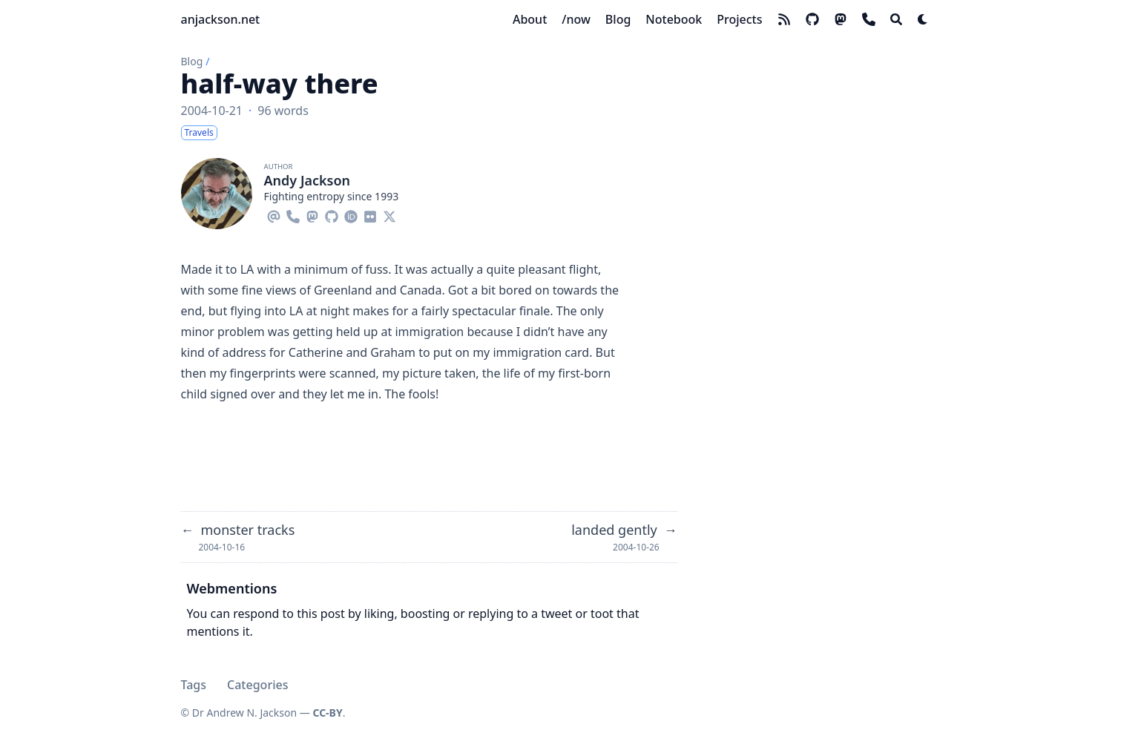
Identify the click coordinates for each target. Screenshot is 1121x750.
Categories (257, 685)
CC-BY (327, 712)
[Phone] (293, 214)
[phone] (868, 19)
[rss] (784, 19)
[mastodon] (840, 19)
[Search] (896, 19)
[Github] (331, 214)
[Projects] (739, 19)
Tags (194, 685)
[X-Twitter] (389, 214)
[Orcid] (351, 214)
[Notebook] (673, 19)
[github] (812, 19)
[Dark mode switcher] (923, 19)
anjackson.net (220, 19)
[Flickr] (370, 214)
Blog (192, 61)
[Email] (273, 214)
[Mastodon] (312, 214)
